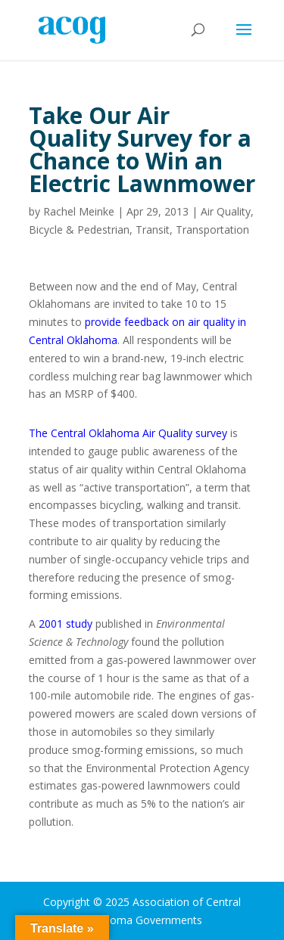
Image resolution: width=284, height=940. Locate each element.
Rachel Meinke (78, 211)
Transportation (212, 229)
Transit (153, 229)
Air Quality (226, 211)
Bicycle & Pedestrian (79, 229)
